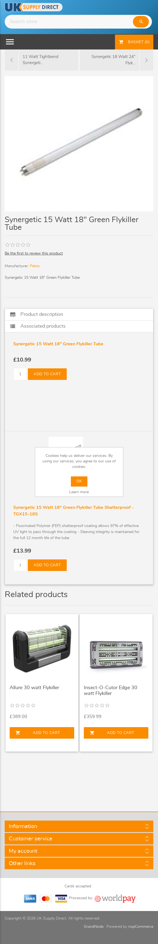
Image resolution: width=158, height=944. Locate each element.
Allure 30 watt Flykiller (34, 687)
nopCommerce (140, 927)
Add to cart (47, 374)
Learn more (79, 492)
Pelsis (35, 266)
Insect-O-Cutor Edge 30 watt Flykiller (110, 690)
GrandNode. (94, 927)
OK (79, 481)
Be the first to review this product (34, 253)
